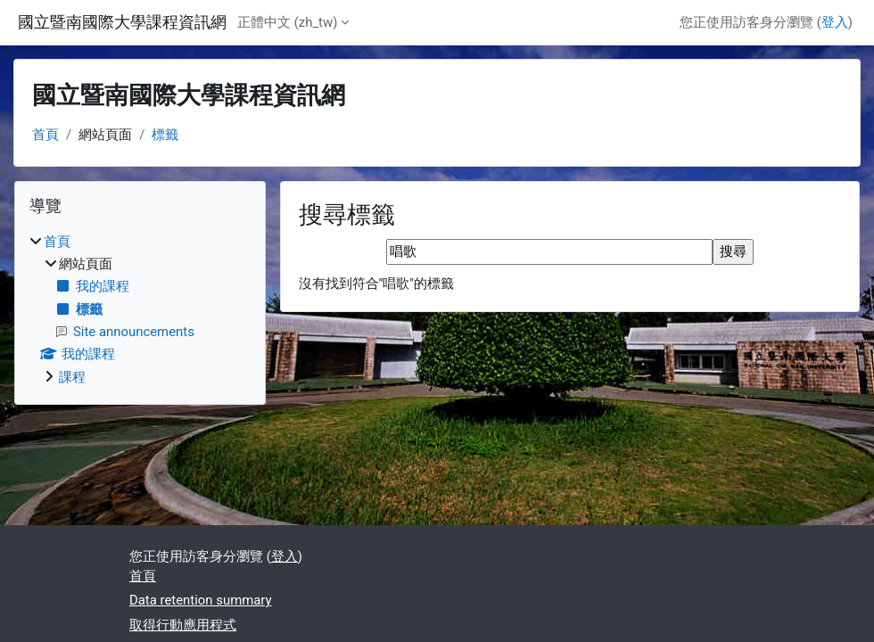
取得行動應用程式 (182, 625)
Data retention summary (200, 600)
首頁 (45, 135)
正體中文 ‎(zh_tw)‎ (287, 22)
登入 (834, 22)
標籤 (165, 135)
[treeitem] (140, 310)
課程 (72, 377)
